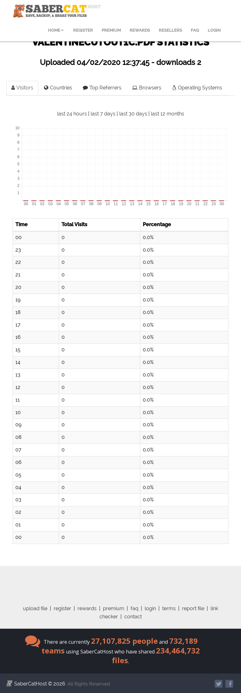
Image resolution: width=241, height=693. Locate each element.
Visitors (22, 88)
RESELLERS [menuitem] (170, 30)
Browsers (146, 88)
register (62, 608)
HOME (55, 30)
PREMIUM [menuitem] (111, 30)
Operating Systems (197, 88)
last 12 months (167, 114)
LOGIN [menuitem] (214, 30)
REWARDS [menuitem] (140, 30)
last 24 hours (72, 114)
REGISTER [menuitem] (83, 30)
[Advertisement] (125, 580)
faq (134, 608)
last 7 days (103, 114)
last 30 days (133, 114)
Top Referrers (102, 88)
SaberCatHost (30, 684)
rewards (87, 608)
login (150, 608)
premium (113, 608)
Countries (58, 88)
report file (193, 608)
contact (133, 617)
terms (169, 608)
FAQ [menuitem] (195, 30)
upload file (35, 608)
